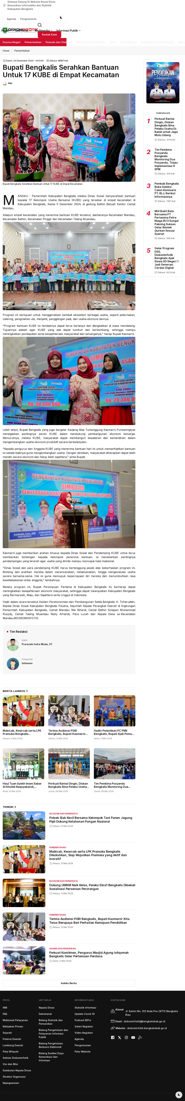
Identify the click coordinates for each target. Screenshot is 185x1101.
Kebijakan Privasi (13, 1010)
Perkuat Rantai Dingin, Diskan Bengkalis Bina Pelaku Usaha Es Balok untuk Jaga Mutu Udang (68, 772)
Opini (112, 26)
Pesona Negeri (12, 26)
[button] (153, 14)
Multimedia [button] (103, 15)
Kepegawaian (11, 1066)
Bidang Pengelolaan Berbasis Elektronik (51, 1029)
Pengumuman (156, 4)
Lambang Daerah (13, 1029)
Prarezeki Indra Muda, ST (37, 628)
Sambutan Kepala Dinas (17, 1054)
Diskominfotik (168, 1088)
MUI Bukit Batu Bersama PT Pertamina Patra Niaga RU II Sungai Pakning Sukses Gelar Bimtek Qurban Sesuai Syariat (167, 206)
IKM (5, 991)
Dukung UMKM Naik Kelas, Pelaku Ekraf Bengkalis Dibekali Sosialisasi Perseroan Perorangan (92, 870)
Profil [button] (66, 15)
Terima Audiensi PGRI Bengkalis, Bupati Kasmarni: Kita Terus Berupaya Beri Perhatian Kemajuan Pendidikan (89, 904)
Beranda (51, 15)
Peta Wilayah (11, 1035)
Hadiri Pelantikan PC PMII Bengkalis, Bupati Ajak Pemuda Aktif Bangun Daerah (114, 718)
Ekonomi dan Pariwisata (91, 26)
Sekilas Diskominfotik (15, 1041)
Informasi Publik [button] (128, 15)
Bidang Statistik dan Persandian (51, 1006)
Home (6, 34)
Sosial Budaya (128, 26)
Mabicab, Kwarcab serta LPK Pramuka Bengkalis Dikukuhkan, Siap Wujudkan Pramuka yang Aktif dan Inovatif (88, 838)
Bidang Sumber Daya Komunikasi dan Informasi (51, 1041)
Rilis (10, 67)
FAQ (5, 997)
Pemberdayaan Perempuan (157, 26)
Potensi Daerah (12, 1022)
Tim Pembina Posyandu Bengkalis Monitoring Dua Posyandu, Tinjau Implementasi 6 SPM (111, 772)
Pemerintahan (33, 26)
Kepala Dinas (46, 991)
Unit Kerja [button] (82, 15)
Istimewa (27, 647)
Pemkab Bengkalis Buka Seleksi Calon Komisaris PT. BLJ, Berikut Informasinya (167, 174)
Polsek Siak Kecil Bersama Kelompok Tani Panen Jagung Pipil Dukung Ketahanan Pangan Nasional (90, 803)
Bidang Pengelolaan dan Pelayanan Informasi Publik (53, 1017)
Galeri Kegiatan (84, 1010)
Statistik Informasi (85, 991)
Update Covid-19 (85, 997)
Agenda (139, 4)
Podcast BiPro (83, 1004)
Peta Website (82, 1035)
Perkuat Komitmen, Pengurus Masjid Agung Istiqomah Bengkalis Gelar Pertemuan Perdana (89, 938)
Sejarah (7, 1016)
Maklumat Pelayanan (15, 1004)
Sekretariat (45, 997)
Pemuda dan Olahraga (59, 26)
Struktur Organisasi (14, 1060)
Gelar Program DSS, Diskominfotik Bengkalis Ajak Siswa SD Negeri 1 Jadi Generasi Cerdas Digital (166, 241)
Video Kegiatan (84, 1016)
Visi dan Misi (10, 1048)
